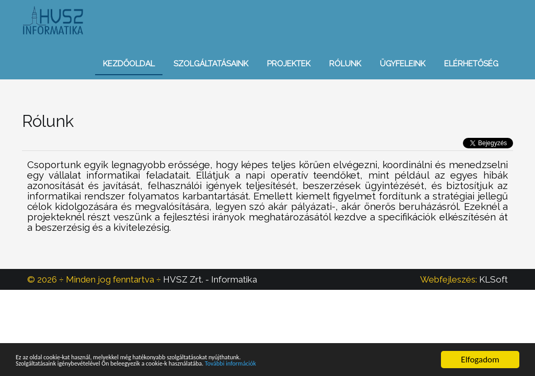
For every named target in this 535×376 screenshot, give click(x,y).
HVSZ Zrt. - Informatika (210, 279)
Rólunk (345, 63)
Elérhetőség (471, 63)
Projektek (288, 63)
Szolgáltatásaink (210, 63)
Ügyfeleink (402, 63)
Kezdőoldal (129, 63)
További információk (320, 364)
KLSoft (493, 279)
